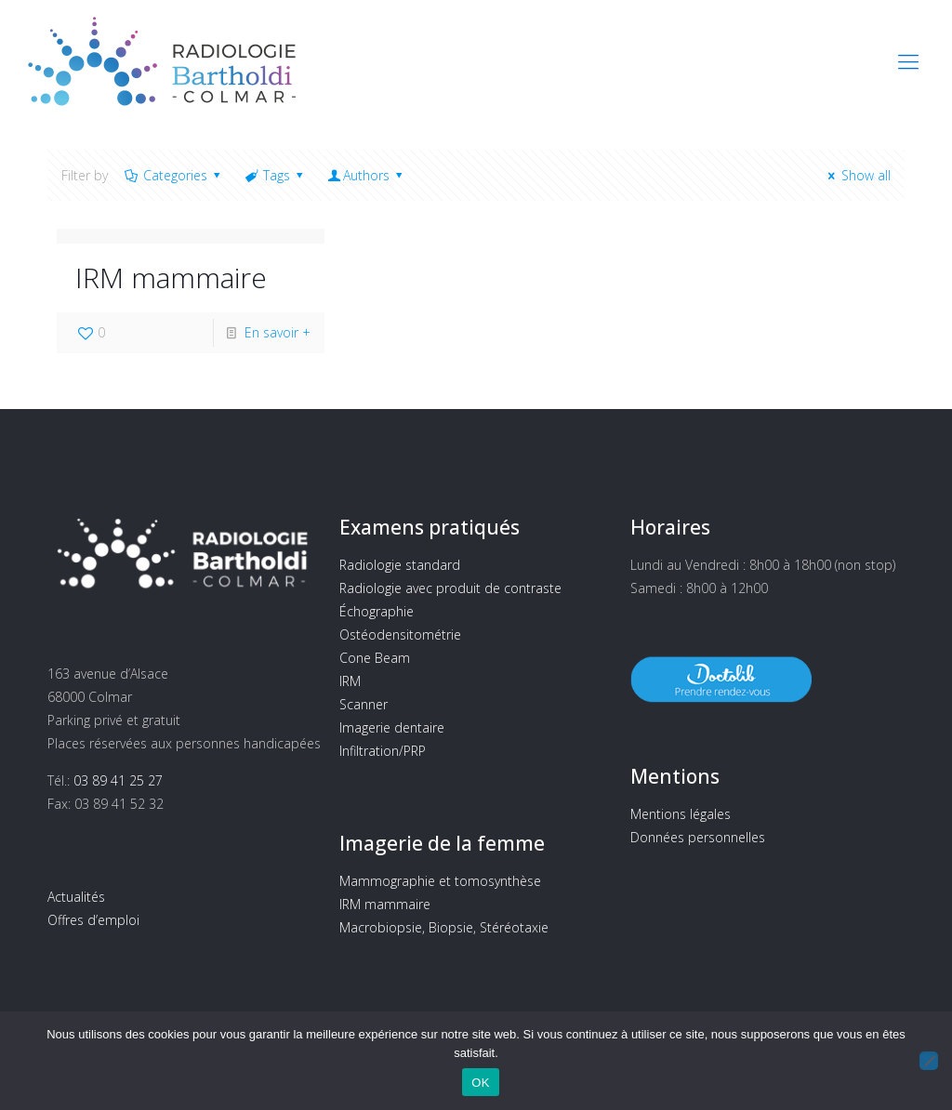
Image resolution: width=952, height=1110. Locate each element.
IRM (350, 681)
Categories (173, 175)
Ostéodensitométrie (400, 634)
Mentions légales (680, 814)
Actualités (76, 896)
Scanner (363, 704)
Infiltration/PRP (382, 751)
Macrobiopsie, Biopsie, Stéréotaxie (444, 927)
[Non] (928, 1060)
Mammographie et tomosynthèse (440, 881)
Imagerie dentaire (391, 727)
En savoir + (278, 332)
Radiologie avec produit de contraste (450, 588)
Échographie (376, 611)
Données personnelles (697, 837)
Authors (366, 175)
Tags (276, 175)
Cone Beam (374, 658)
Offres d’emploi (93, 920)
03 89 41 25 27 (118, 780)
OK (480, 1083)
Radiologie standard (399, 565)
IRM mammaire (171, 277)
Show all (857, 175)
